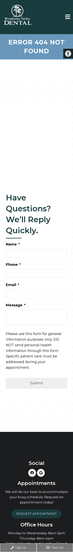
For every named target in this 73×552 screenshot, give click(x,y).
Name (13, 244)
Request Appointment (36, 514)
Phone (13, 264)
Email (12, 285)
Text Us (55, 547)
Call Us (18, 547)
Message (16, 305)
